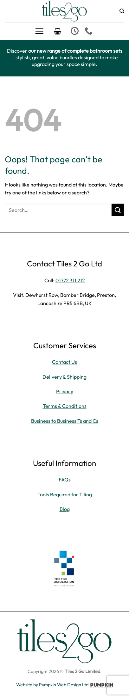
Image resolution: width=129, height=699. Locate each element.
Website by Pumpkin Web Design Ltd (52, 685)
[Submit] (118, 210)
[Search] (121, 11)
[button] (39, 31)
